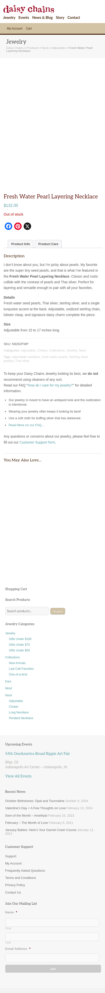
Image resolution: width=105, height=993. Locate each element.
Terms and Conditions (20, 857)
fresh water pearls (54, 336)
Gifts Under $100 (20, 618)
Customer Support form (37, 421)
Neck (82, 329)
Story (60, 17)
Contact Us (13, 871)
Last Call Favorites (21, 647)
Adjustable (28, 329)
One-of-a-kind (18, 653)
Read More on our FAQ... (26, 404)
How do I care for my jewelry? (50, 364)
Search (57, 590)
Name (11, 891)
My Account (14, 28)
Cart (29, 28)
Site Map (29, 981)
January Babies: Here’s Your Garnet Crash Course (40, 809)
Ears (8, 660)
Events (23, 17)
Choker (42, 329)
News (46, 981)
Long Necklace (19, 691)
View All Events (18, 755)
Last (8, 921)
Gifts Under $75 (19, 623)
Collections (57, 329)
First (8, 907)
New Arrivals (17, 642)
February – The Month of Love (26, 801)
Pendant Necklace (21, 697)
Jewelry (9, 17)
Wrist (8, 667)
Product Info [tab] (20, 223)
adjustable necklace (26, 336)
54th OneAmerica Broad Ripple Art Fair (37, 733)
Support (10, 835)
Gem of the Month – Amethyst (26, 794)
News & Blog (42, 17)
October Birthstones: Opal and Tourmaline (34, 780)
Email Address (17, 928)
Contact (73, 17)
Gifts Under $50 (19, 629)
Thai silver (22, 340)
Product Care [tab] (48, 223)
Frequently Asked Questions (25, 849)
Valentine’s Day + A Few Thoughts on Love (35, 787)
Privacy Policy (15, 864)
